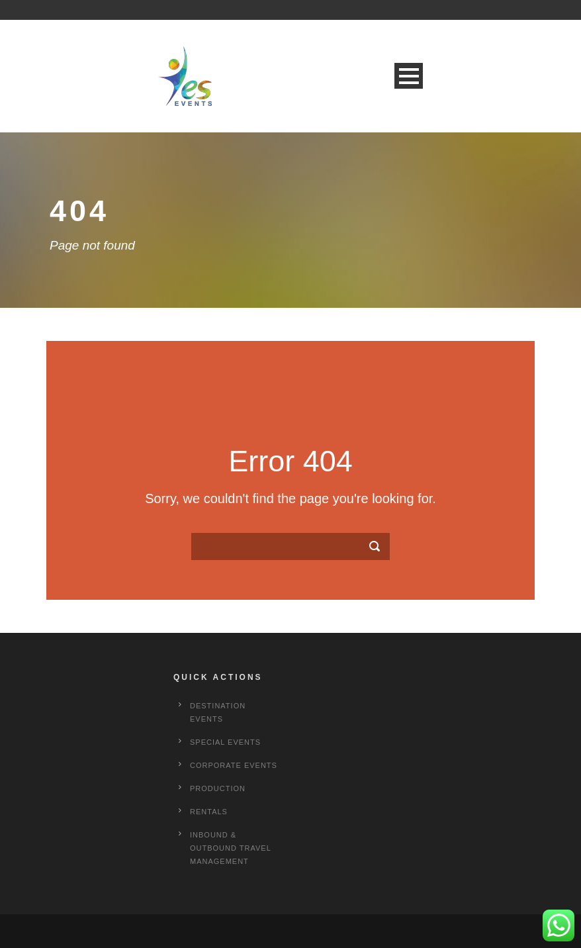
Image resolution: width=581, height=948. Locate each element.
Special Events (225, 742)
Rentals (209, 812)
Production (218, 788)
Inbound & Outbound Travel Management (230, 848)
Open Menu (408, 76)
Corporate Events (233, 765)
